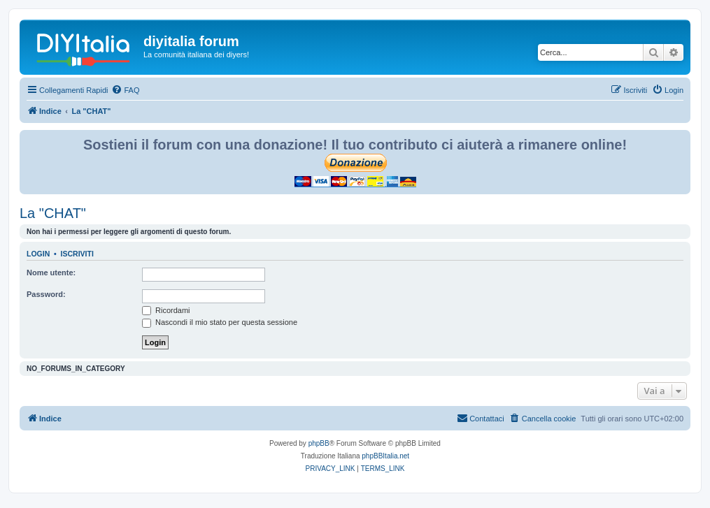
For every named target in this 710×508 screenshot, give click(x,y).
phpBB (318, 443)
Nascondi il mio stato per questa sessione (219, 322)
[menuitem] (125, 90)
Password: (46, 294)
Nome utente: (51, 272)
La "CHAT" (53, 213)
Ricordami (166, 310)
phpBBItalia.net (385, 456)
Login (38, 253)
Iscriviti (77, 253)
